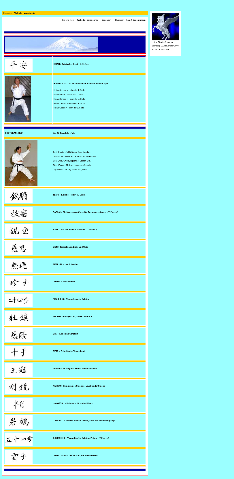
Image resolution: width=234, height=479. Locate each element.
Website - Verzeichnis (24, 13)
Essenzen (106, 20)
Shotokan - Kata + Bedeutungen (130, 20)
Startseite (7, 13)
